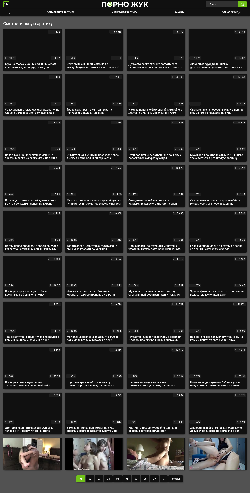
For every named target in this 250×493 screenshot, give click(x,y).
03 (99, 478)
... (163, 478)
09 (154, 478)
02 (90, 478)
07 (136, 478)
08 (145, 478)
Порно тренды (231, 12)
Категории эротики (125, 12)
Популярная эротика (61, 12)
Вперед (175, 478)
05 (117, 478)
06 (126, 478)
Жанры (179, 12)
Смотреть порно (9, 12)
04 (108, 478)
